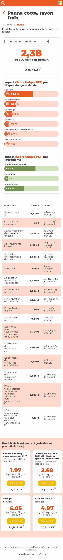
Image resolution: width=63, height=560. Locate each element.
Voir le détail (16, 483)
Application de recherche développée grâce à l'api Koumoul (31, 548)
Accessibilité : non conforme (31, 554)
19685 (20, 24)
